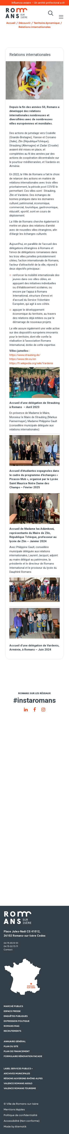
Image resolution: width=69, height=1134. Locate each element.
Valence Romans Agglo (18, 1083)
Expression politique (16, 1021)
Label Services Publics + (18, 1068)
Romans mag (11, 1026)
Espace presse (12, 1011)
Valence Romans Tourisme (20, 1088)
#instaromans (34, 700)
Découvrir (25, 23)
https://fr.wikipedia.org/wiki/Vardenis (31, 363)
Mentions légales (14, 1109)
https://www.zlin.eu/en (22, 359)
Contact (8, 949)
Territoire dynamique (47, 23)
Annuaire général (15, 1041)
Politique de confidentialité (20, 1115)
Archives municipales (17, 1073)
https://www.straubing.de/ (24, 355)
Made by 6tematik (15, 1126)
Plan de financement (17, 1051)
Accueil (10, 23)
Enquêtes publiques (16, 1016)
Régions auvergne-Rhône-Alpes (23, 1078)
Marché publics (13, 1006)
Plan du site (11, 1046)
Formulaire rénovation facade (23, 1056)
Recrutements (12, 1031)
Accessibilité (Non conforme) (21, 1120)
